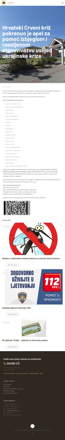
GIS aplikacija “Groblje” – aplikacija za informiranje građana (25, 340)
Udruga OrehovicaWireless (10, 393)
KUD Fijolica (6, 386)
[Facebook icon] (32, 433)
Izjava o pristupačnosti (22, 373)
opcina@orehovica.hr (13, 410)
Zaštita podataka (34, 373)
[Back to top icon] (32, 426)
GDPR (41, 373)
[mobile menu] (62, 2)
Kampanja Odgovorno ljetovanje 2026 (16, 307)
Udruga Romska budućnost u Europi (13, 388)
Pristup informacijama (9, 373)
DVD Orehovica (7, 384)
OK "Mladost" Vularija (8, 391)
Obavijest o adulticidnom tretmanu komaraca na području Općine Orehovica (31, 258)
